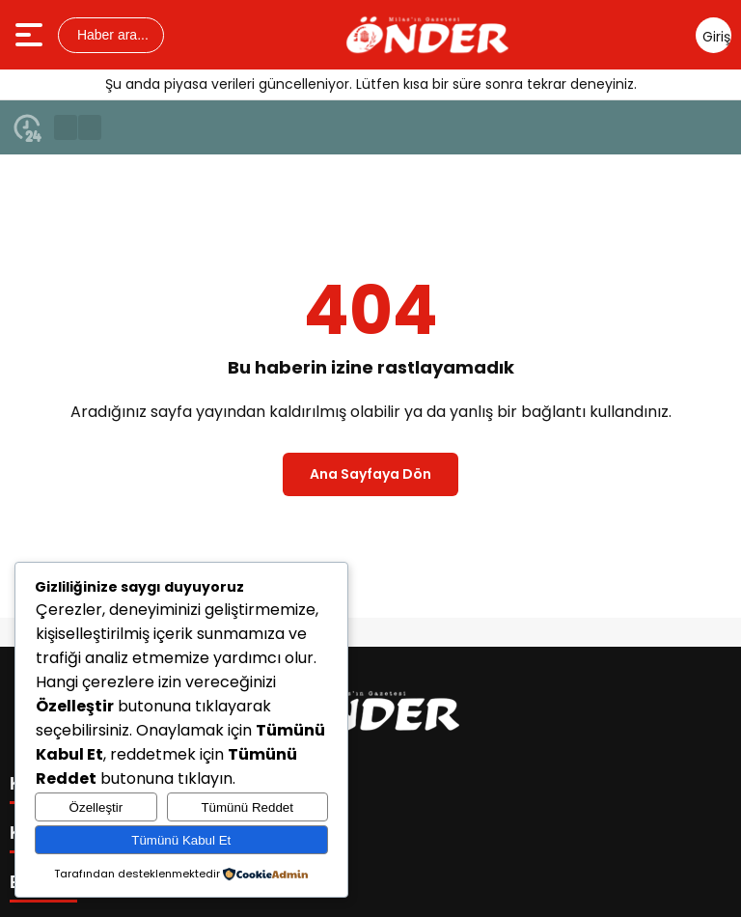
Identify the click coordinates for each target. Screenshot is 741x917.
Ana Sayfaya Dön (370, 474)
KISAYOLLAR (65, 833)
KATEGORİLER (72, 783)
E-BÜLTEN (53, 882)
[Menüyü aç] (31, 34)
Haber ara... (111, 34)
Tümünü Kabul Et (181, 840)
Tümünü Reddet (247, 807)
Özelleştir (96, 807)
